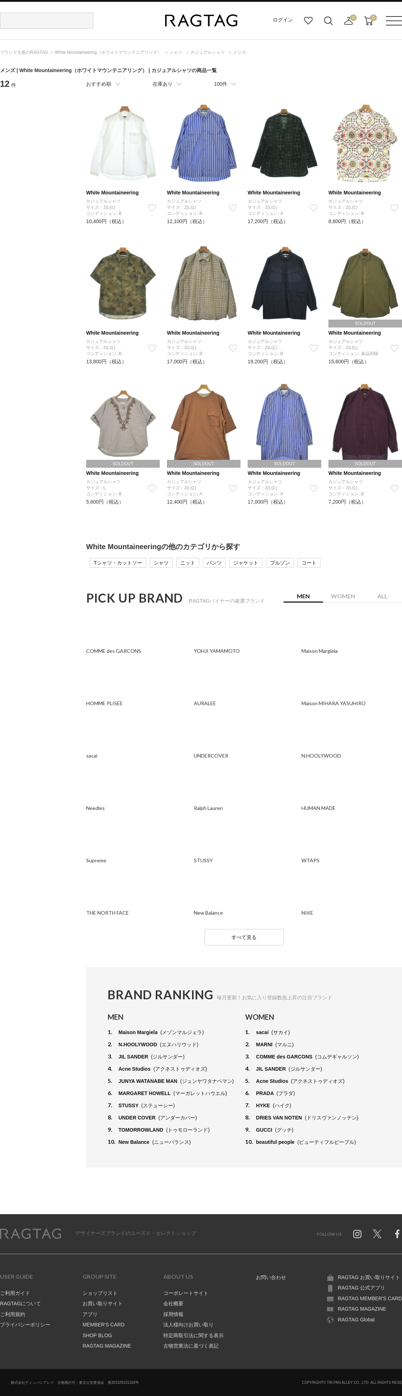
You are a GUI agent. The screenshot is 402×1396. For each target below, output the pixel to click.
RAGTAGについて (20, 1303)
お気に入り (308, 20)
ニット (187, 563)
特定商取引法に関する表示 (193, 1335)
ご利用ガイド (15, 1293)
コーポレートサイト (186, 1293)
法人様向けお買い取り (188, 1324)
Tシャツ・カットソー (118, 563)
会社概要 (173, 1303)
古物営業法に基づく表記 (191, 1346)
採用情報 (173, 1314)
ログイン (283, 20)
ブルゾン (280, 563)
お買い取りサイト (103, 1303)
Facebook (397, 1234)
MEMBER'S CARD (104, 1324)
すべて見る (244, 937)
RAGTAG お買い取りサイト (369, 1277)
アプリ (90, 1314)
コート (309, 563)
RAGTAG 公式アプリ (361, 1288)
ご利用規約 (12, 1314)
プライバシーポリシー (25, 1324)
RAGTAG (30, 1233)
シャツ (161, 563)
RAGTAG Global (356, 1319)
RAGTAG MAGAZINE (107, 1346)
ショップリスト (100, 1293)
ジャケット (245, 563)
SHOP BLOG (97, 1335)
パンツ (214, 563)
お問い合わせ (271, 1277)
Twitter (377, 1234)
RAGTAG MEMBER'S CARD (370, 1298)
